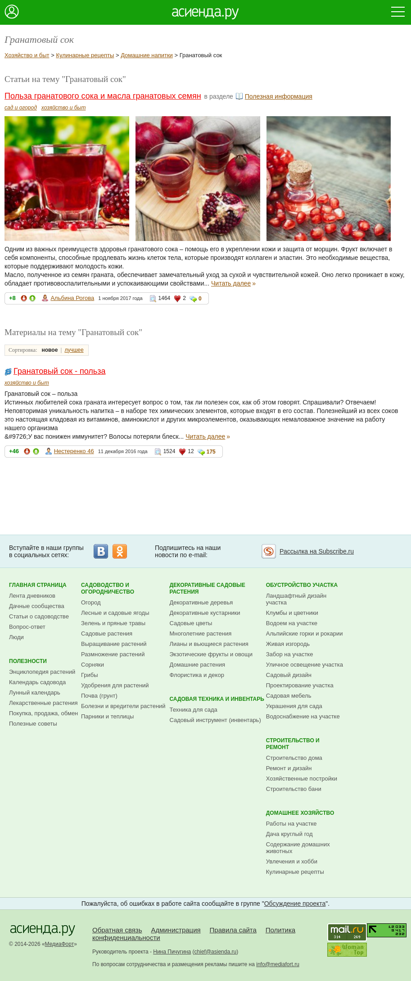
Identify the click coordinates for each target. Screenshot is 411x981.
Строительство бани (293, 789)
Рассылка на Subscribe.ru (317, 551)
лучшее (73, 350)
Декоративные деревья (201, 602)
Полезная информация (278, 96)
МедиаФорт (59, 944)
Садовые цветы (190, 623)
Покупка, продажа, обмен (43, 713)
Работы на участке (291, 823)
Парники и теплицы (107, 716)
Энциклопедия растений (42, 671)
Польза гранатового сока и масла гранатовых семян (103, 95)
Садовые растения (106, 633)
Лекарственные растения (43, 702)
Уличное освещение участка (304, 664)
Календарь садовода (37, 682)
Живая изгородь (288, 643)
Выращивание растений (113, 643)
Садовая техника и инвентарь (216, 699)
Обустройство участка (302, 585)
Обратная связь (117, 930)
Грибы (89, 675)
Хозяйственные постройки (301, 778)
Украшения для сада (294, 706)
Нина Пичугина (172, 952)
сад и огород (21, 107)
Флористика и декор (196, 675)
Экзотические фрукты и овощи (211, 654)
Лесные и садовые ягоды (115, 612)
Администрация (175, 930)
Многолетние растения (200, 633)
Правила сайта (233, 930)
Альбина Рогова (72, 298)
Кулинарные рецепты (85, 55)
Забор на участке (289, 654)
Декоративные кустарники (204, 612)
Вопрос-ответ (27, 626)
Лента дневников (32, 595)
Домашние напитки (147, 55)
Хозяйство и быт (27, 55)
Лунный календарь (34, 692)
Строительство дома (294, 757)
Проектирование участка (300, 685)
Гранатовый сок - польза (60, 371)
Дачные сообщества (36, 606)
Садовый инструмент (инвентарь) (215, 720)
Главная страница (38, 585)
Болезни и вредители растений (123, 706)
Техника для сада (193, 709)
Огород (91, 602)
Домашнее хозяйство (300, 813)
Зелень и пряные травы (113, 623)
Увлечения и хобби (291, 861)
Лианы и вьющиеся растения (208, 643)
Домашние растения (197, 664)
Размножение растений (113, 654)
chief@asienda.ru (215, 952)
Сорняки (92, 664)
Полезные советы (33, 723)
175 (211, 452)
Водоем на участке (291, 623)
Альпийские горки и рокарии (304, 633)
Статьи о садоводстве (39, 616)
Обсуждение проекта (295, 903)
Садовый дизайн (289, 675)
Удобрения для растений (115, 685)
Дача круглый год (289, 834)
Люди (16, 637)
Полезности (28, 661)
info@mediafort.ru (277, 964)
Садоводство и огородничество (107, 588)
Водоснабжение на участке (303, 716)
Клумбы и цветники (292, 612)
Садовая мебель (289, 695)
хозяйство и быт (63, 107)
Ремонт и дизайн (289, 768)
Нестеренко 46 (74, 451)
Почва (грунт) (99, 695)
